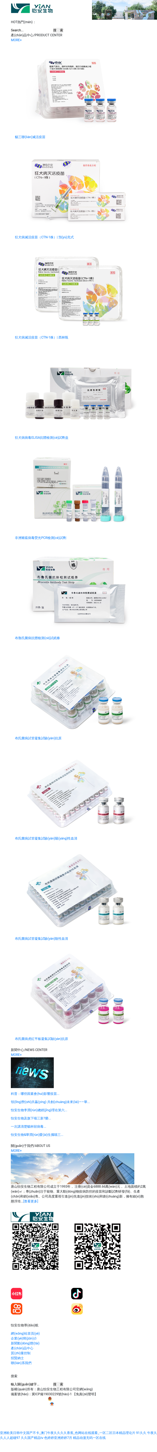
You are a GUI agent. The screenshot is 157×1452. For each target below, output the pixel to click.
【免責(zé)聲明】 (85, 1394)
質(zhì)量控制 (20, 1353)
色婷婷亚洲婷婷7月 (58, 1438)
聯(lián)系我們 (21, 1363)
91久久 (141, 1433)
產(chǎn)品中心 (22, 1348)
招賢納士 (17, 1358)
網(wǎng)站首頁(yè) (25, 1333)
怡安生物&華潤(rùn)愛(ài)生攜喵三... (37, 1135)
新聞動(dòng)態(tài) (25, 1343)
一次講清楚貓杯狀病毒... (28, 1126)
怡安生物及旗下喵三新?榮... (31, 1118)
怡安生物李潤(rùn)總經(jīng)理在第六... (39, 1110)
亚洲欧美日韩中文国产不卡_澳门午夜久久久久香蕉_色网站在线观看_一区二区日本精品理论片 (67, 1433)
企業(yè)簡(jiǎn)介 (24, 1338)
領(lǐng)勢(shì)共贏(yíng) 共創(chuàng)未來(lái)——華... (50, 1102)
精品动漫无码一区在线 (89, 1438)
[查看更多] (30, 1201)
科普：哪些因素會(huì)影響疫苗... (35, 1094)
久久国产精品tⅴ (32, 1438)
